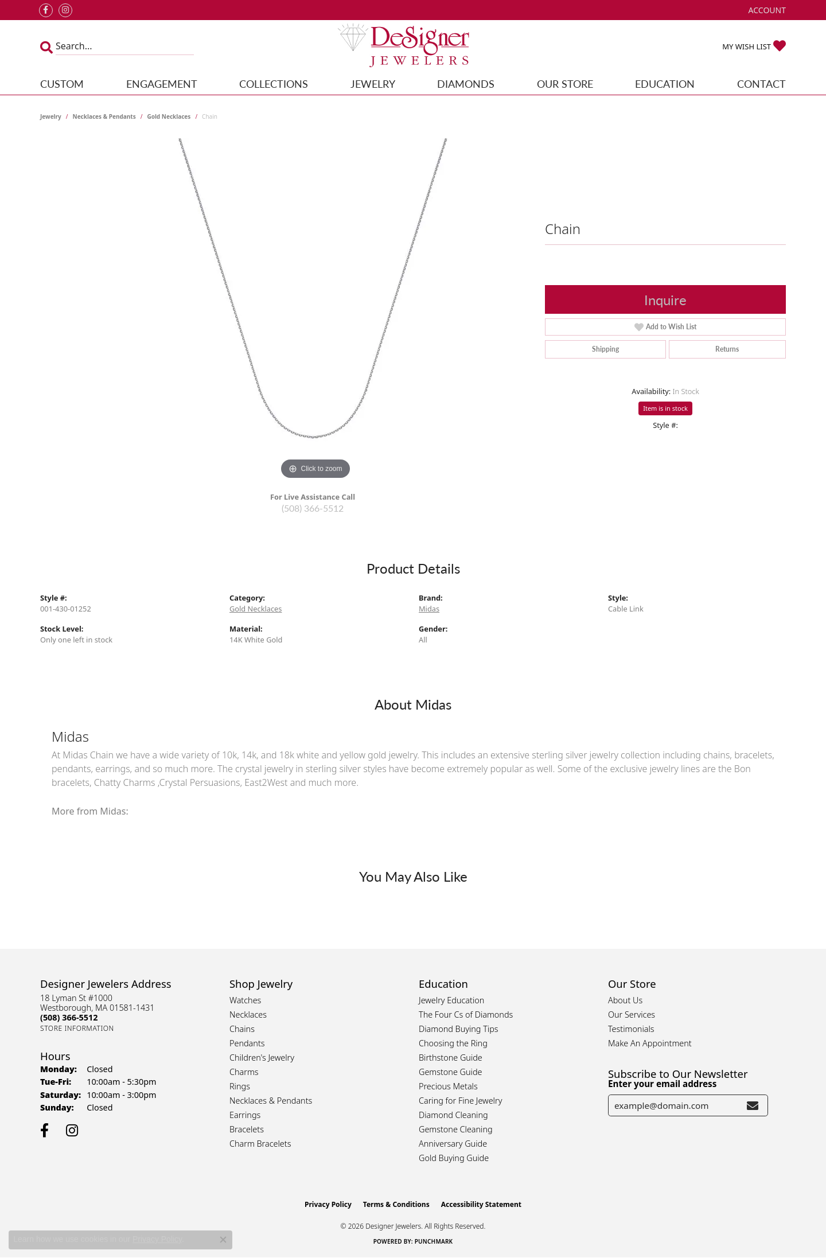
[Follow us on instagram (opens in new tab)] (65, 10)
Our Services (631, 1014)
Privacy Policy (328, 1204)
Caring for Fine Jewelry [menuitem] (460, 1100)
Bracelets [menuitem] (246, 1129)
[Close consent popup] (223, 1239)
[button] (766, 10)
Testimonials (631, 1028)
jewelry (50, 116)
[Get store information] (77, 1028)
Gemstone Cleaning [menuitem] (456, 1129)
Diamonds (465, 83)
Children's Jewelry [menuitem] (261, 1057)
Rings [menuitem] (239, 1086)
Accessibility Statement (481, 1204)
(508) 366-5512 (313, 508)
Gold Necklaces (168, 116)
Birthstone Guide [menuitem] (450, 1057)
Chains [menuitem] (242, 1028)
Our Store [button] (565, 83)
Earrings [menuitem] (244, 1114)
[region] (315, 310)
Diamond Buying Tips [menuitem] (458, 1028)
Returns (727, 349)
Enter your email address (662, 1083)
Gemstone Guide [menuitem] (450, 1071)
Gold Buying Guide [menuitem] (454, 1157)
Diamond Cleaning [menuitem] (453, 1114)
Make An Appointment (650, 1043)
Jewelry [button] (372, 83)
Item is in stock (665, 408)
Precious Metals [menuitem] (448, 1086)
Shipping (605, 349)
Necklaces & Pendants (104, 116)
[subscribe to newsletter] (752, 1105)
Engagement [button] (161, 83)
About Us (625, 1000)
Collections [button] (273, 83)
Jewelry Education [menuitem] (451, 1000)
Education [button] (665, 83)
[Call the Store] (69, 1017)
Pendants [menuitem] (247, 1043)
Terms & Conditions (396, 1204)
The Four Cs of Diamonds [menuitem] (466, 1014)
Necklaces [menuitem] (248, 1014)
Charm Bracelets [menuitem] (260, 1143)
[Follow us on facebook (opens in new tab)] (46, 10)
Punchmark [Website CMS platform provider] (434, 1241)
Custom (62, 83)
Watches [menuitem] (245, 1000)
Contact (761, 83)
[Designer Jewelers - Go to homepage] (412, 46)
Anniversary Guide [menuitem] (453, 1143)
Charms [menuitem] (244, 1071)
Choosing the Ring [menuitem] (453, 1043)
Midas (429, 608)
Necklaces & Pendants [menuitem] (270, 1100)
